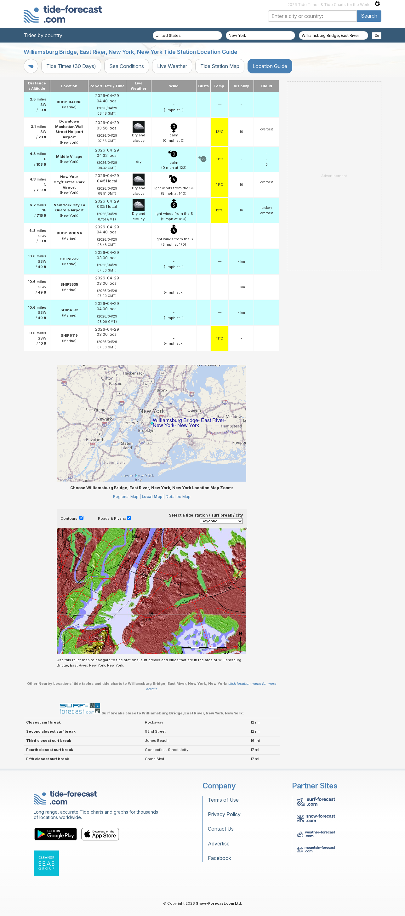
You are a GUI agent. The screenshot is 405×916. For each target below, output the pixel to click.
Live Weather (172, 66)
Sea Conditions (126, 66)
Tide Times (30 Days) (71, 66)
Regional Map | (127, 496)
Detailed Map (178, 496)
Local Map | (153, 496)
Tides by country (43, 35)
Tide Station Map (219, 66)
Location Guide (270, 66)
